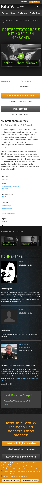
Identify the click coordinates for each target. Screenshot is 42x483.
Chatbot (5, 476)
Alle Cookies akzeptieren (11, 480)
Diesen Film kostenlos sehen (20, 95)
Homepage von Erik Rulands (10, 186)
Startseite (6, 20)
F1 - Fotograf (6, 197)
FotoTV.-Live (22, 13)
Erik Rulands (23, 345)
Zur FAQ (6, 404)
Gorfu (21, 310)
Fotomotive (17, 20)
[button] (21, 55)
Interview (5, 179)
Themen (5, 13)
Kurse (13, 13)
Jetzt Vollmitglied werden (21, 443)
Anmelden (24, 2)
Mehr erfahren (20, 109)
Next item (39, 241)
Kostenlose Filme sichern (21, 456)
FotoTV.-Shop (35, 13)
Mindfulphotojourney (8, 189)
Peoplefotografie (7, 208)
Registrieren (34, 2)
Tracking (6, 471)
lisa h (21, 262)
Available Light (6, 211)
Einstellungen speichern (30, 480)
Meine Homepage (25, 347)
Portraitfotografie (7, 206)
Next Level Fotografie (8, 213)
